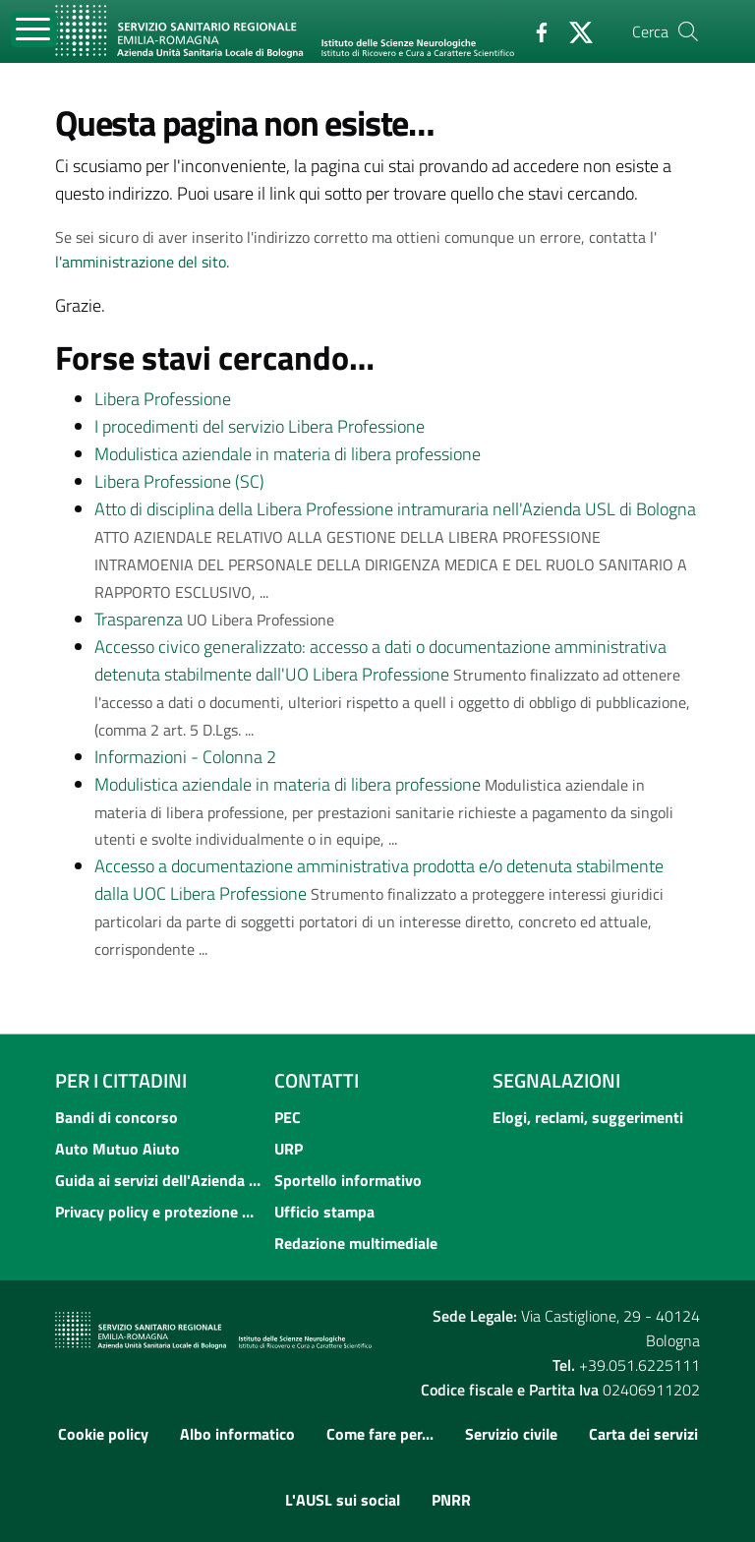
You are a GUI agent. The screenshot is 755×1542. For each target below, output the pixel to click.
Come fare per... (380, 1434)
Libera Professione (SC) (179, 481)
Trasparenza (138, 619)
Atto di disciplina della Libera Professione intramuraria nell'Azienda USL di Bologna (395, 509)
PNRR (451, 1500)
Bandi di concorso (116, 1117)
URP (288, 1148)
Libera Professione (162, 399)
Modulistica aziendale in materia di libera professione (287, 454)
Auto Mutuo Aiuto (117, 1148)
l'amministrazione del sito (140, 261)
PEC (287, 1117)
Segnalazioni (556, 1080)
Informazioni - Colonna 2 (185, 756)
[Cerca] (688, 31)
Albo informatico (237, 1434)
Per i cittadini (121, 1080)
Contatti (316, 1080)
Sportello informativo (348, 1180)
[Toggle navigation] (34, 30)
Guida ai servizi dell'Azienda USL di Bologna (158, 1180)
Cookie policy (103, 1434)
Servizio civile (511, 1434)
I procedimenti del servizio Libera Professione (259, 426)
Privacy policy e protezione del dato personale (158, 1211)
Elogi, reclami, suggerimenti (588, 1117)
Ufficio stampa (324, 1211)
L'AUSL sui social (342, 1500)
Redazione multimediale (355, 1243)
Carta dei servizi (643, 1434)
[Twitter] (573, 30)
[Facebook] (533, 30)
